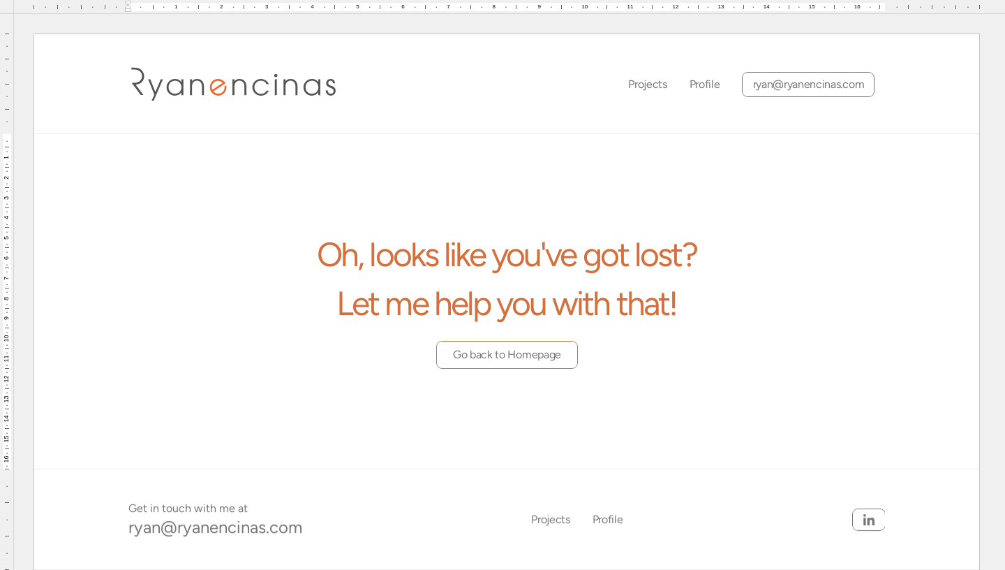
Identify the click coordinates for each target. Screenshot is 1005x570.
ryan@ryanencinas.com (215, 527)
